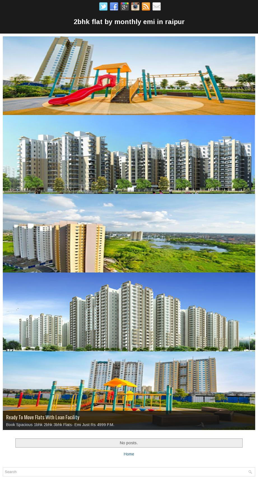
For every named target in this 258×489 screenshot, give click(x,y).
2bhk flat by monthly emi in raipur (129, 21)
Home (129, 454)
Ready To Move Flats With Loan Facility (42, 417)
